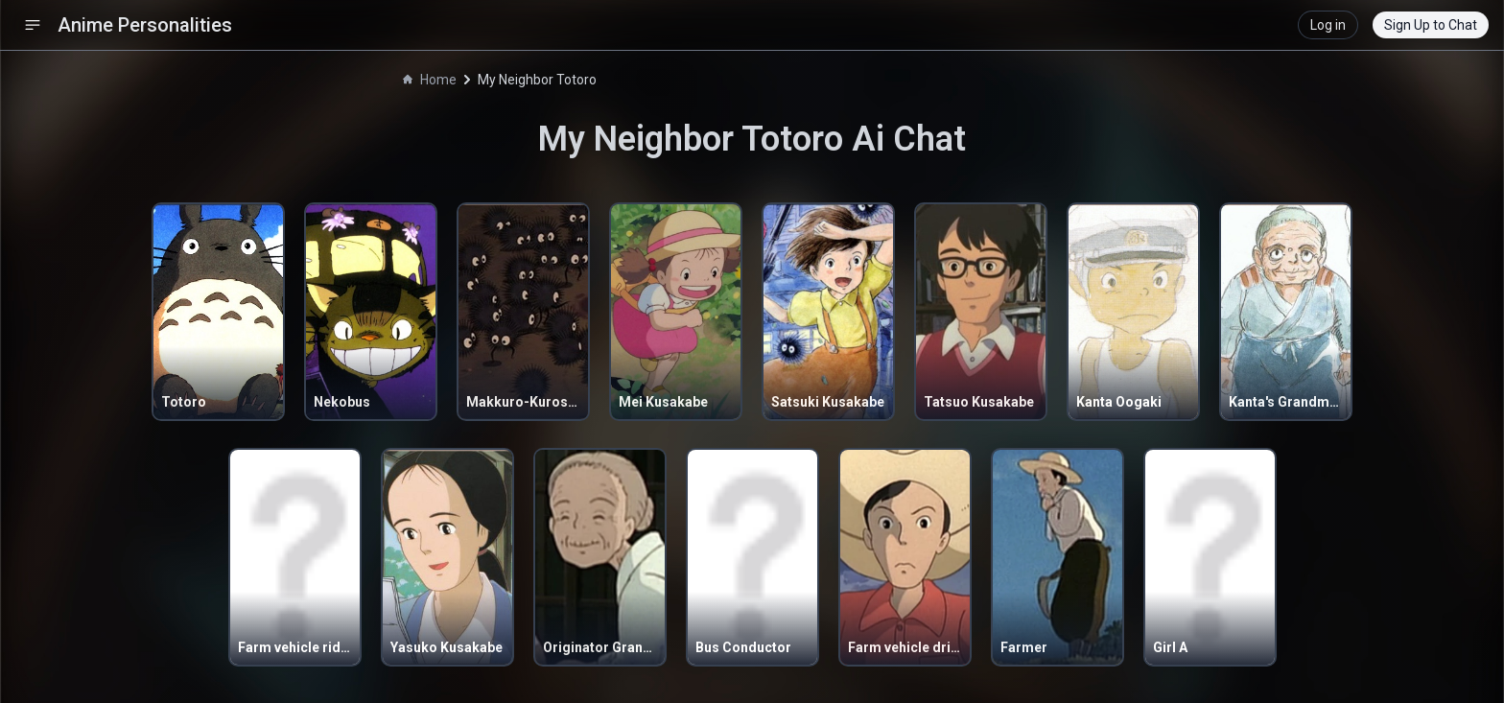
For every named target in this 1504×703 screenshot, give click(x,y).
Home (430, 79)
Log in (1328, 25)
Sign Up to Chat (1430, 25)
